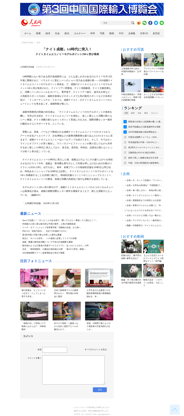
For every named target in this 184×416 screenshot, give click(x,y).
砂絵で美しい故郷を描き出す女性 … (145, 158)
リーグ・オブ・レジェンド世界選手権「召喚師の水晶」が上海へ (51, 227)
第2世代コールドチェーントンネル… (144, 147)
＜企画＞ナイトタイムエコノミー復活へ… (144, 195)
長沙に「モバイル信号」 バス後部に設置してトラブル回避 (49, 238)
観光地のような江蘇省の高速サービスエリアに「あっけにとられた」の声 (55, 245)
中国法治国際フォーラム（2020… (143, 137)
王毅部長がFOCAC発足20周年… (142, 153)
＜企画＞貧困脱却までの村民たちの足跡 (143, 200)
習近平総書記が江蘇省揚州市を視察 (144, 127)
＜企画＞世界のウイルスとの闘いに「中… (144, 205)
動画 (111, 33)
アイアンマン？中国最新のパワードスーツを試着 (154, 71)
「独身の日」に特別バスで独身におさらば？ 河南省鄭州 (34, 326)
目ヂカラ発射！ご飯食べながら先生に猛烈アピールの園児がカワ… (66, 326)
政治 (67, 33)
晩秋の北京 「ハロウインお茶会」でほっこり (153, 283)
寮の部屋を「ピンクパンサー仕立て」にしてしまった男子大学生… (34, 293)
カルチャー (80, 33)
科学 (92, 33)
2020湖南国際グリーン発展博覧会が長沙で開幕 (43, 253)
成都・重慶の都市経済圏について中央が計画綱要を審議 (47, 242)
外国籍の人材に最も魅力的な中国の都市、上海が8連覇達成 (49, 224)
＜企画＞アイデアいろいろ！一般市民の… (144, 220)
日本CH (144, 33)
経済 (48, 33)
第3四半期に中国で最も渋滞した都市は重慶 (42, 235)
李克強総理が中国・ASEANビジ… (143, 142)
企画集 (131, 33)
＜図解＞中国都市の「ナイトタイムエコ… (144, 225)
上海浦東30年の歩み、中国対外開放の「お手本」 (131, 71)
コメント (154, 113)
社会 (57, 33)
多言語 (156, 33)
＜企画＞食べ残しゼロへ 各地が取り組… (144, 190)
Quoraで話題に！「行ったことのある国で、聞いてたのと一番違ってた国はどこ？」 (60, 220)
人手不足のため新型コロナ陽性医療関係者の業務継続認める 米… (99, 293)
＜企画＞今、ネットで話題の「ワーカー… (144, 180)
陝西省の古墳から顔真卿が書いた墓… (145, 122)
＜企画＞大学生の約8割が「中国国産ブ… (143, 185)
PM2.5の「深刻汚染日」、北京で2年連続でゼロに (44, 231)
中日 (121, 33)
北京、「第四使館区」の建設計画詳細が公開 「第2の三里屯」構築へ (54, 249)
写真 (102, 33)
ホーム (27, 33)
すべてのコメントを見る (96, 349)
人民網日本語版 (27, 43)
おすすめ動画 (133, 236)
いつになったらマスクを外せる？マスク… (144, 210)
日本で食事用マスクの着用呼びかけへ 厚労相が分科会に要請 (66, 293)
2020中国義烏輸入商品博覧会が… (143, 132)
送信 (100, 390)
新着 (38, 33)
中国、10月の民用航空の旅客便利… (144, 163)
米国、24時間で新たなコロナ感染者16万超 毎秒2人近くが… (99, 326)
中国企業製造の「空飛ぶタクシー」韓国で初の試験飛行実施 (131, 97)
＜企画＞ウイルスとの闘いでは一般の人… (144, 215)
